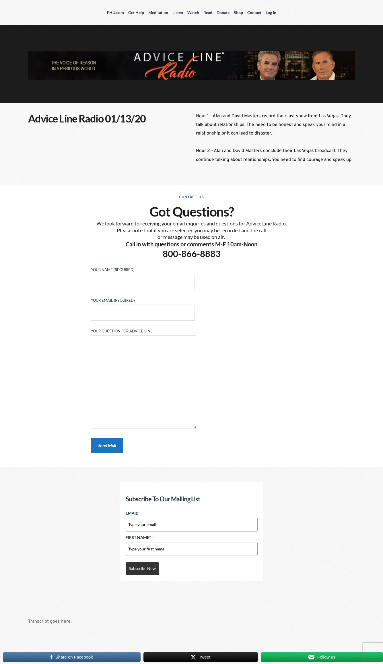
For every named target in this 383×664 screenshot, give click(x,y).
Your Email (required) (143, 306)
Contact (254, 12)
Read (207, 12)
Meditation (158, 12)
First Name (138, 537)
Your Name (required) (143, 276)
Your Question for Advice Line (143, 379)
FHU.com (115, 12)
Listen (177, 12)
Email (132, 513)
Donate (223, 12)
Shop (238, 12)
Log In (271, 12)
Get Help (136, 12)
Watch (193, 12)
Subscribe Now (142, 568)
